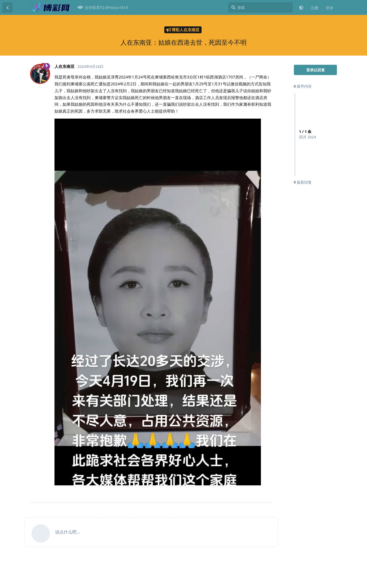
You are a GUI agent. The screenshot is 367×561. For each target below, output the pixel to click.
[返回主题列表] (7, 7)
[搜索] (260, 7)
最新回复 (303, 182)
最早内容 (303, 86)
